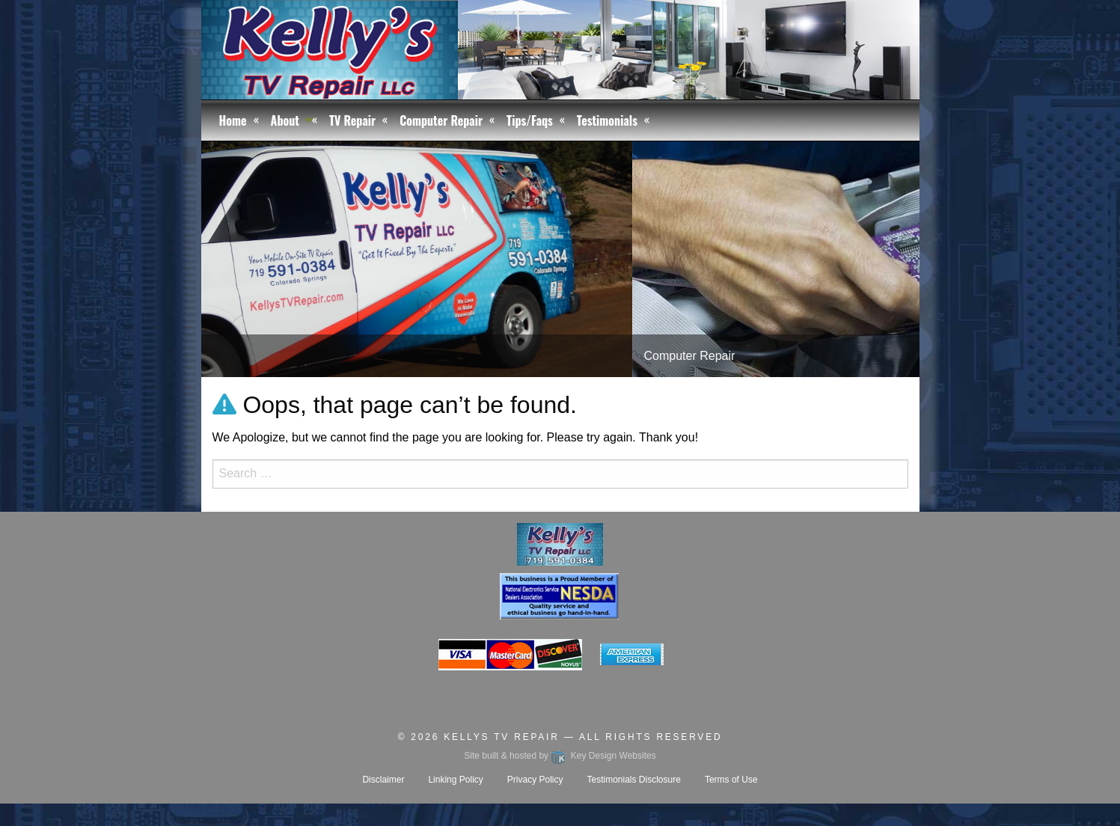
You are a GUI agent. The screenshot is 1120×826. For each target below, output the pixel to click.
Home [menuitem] (233, 120)
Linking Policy (455, 779)
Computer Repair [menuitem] (441, 120)
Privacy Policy (535, 779)
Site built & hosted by (559, 755)
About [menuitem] (285, 120)
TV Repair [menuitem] (352, 120)
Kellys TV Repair (501, 737)
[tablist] (560, 259)
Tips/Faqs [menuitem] (530, 120)
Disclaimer (383, 779)
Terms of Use (731, 779)
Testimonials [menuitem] (607, 120)
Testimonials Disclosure (634, 779)
